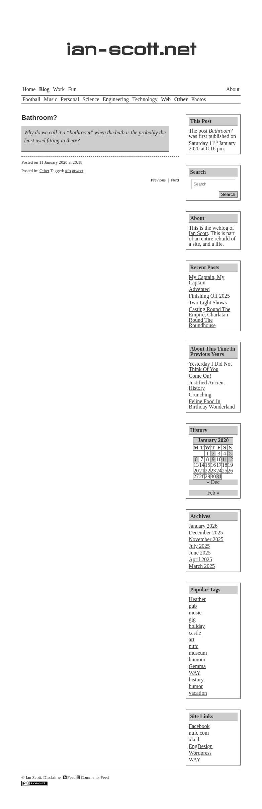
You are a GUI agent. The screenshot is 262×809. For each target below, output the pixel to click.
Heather (197, 599)
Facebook (199, 726)
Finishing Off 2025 (209, 296)
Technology (144, 99)
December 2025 (206, 532)
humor (196, 686)
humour (197, 659)
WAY (194, 673)
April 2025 (200, 559)
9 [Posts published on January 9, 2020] (213, 459)
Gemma (197, 666)
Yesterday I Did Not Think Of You (210, 366)
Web (166, 99)
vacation (198, 693)
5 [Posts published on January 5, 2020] (230, 453)
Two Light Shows (208, 302)
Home (28, 89)
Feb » (213, 493)
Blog (44, 89)
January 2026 (203, 526)
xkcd (194, 739)
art (191, 639)
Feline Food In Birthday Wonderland (212, 404)
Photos (198, 99)
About (233, 89)
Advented (199, 289)
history (196, 679)
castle (195, 633)
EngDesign (200, 746)
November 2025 (206, 539)
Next (175, 180)
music (195, 612)
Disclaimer (52, 777)
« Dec (213, 482)
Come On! (200, 376)
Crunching (200, 394)
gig (192, 619)
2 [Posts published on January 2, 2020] (213, 453)
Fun (72, 89)
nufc (193, 646)
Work (59, 89)
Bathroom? (39, 117)
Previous (158, 180)
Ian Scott (198, 233)
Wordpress (200, 753)
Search (198, 172)
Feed (71, 777)
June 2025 (199, 553)
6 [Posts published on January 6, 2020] (196, 459)
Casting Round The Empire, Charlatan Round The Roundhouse (209, 317)
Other (181, 99)
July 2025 (199, 546)
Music (50, 99)
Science (91, 99)
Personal (70, 99)
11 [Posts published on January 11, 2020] (224, 459)
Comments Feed (95, 777)
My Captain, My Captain (206, 279)
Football (31, 99)
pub (193, 606)
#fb (68, 170)
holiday (197, 626)
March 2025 (202, 566)
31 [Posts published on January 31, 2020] (219, 476)
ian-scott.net (131, 45)
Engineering (116, 99)
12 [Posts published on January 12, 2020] (230, 459)
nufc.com (199, 733)
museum (198, 653)
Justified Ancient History (207, 385)
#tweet (77, 170)
